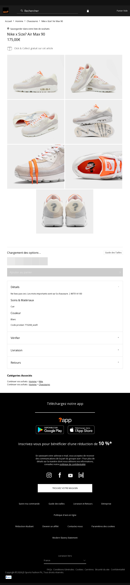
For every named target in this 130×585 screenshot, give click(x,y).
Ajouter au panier (21, 272)
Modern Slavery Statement (65, 537)
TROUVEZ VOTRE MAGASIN (65, 488)
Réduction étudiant (24, 526)
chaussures (44, 384)
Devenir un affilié (50, 526)
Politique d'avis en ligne (65, 515)
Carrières (89, 569)
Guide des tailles (56, 503)
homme (33, 381)
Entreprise (106, 503)
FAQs (49, 569)
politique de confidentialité (72, 464)
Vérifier (65, 338)
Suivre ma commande (29, 503)
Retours (65, 362)
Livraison (65, 350)
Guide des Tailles (113, 252)
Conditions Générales (63, 569)
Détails (65, 287)
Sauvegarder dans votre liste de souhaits (29, 28)
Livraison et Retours (82, 503)
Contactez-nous (75, 526)
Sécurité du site (102, 569)
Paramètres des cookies (103, 526)
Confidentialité (118, 569)
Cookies (79, 569)
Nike (41, 381)
